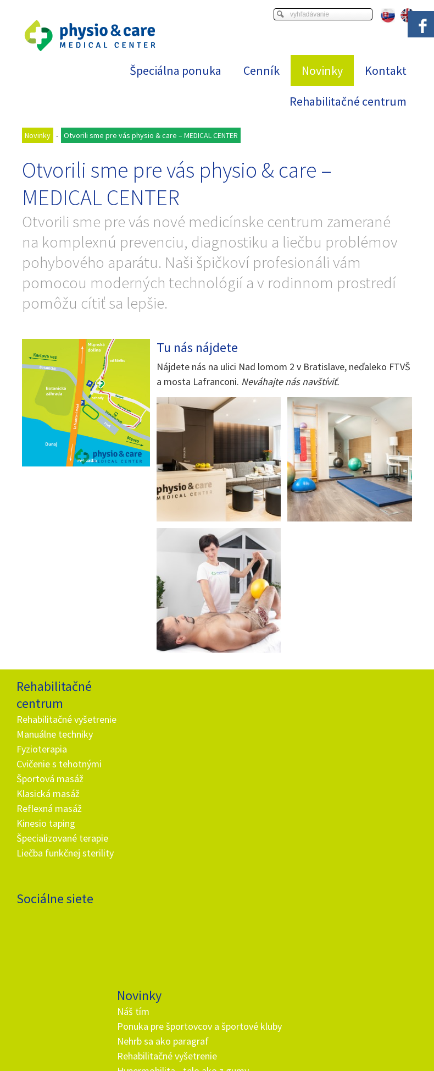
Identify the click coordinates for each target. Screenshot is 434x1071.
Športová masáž (50, 793)
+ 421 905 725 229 (159, 910)
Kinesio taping (45, 838)
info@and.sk (169, 925)
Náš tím (135, 702)
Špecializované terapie (62, 853)
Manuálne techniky (54, 749)
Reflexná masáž (49, 823)
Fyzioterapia (41, 763)
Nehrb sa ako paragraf (164, 746)
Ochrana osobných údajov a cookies (330, 1041)
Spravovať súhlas (216, 1050)
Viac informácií (324, 1032)
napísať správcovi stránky (230, 1041)
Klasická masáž (48, 808)
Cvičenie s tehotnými (59, 778)
